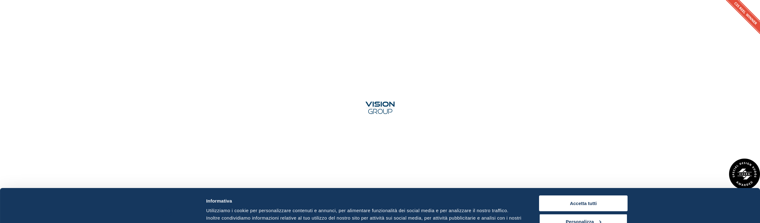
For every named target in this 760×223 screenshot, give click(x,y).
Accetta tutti (583, 171)
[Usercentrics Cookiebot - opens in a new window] (165, 211)
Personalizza (583, 189)
